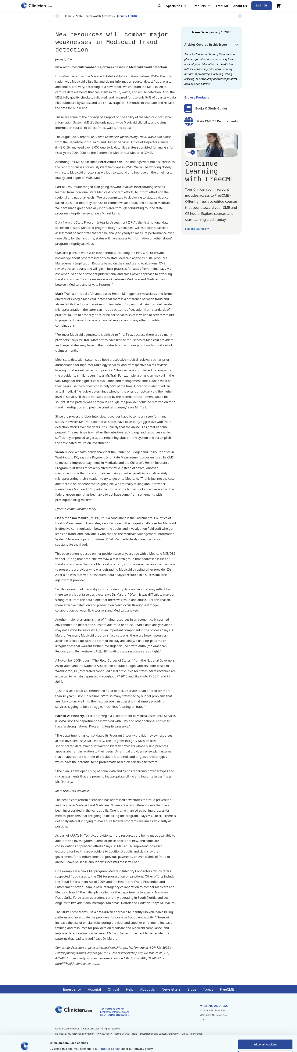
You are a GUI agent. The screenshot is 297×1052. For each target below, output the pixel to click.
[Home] (36, 5)
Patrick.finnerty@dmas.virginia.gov (78, 953)
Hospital (94, 989)
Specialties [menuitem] (174, 6)
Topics (208, 989)
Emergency (72, 989)
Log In (261, 5)
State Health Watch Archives (86, 16)
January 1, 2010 (118, 16)
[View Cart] (278, 6)
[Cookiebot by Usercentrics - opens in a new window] (24, 1044)
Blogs (192, 989)
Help (129, 989)
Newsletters (171, 989)
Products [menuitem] (199, 6)
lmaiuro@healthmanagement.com (95, 958)
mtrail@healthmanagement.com (77, 963)
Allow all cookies (265, 1027)
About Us (240, 6)
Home (59, 16)
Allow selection (265, 1039)
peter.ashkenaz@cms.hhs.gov (107, 948)
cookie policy (110, 1032)
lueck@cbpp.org (132, 953)
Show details (199, 1044)
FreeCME (222, 6)
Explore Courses (197, 229)
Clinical (113, 989)
